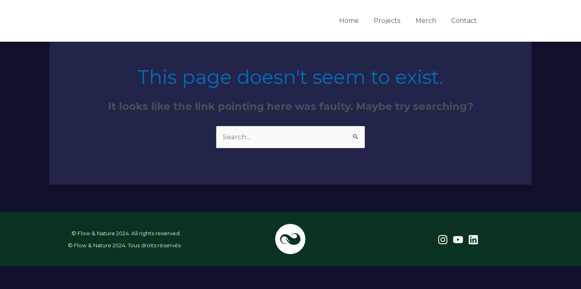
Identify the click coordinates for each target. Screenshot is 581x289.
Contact (466, 20)
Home (359, 20)
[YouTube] (512, 21)
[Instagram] (498, 21)
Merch (430, 20)
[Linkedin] (527, 21)
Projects (394, 20)
